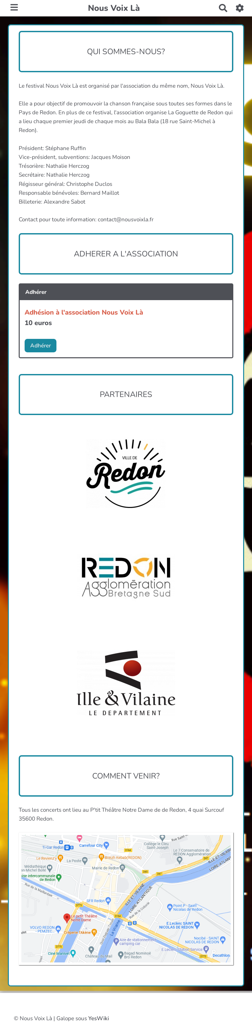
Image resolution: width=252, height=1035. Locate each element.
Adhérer (40, 345)
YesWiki (98, 1018)
